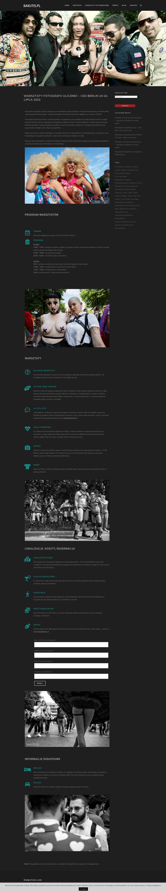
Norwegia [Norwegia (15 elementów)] (134, 199)
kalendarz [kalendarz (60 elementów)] (118, 192)
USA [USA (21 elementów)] (126, 212)
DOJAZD (37, 783)
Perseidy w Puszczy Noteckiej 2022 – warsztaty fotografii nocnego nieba (128, 120)
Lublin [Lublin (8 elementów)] (135, 192)
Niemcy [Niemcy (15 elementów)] (117, 199)
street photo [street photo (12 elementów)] (119, 212)
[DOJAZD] (27, 784)
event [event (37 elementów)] (122, 173)
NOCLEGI (37, 768)
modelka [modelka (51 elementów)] (123, 196)
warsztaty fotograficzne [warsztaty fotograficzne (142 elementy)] (123, 215)
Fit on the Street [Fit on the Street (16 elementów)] (121, 176)
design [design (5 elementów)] (123, 170)
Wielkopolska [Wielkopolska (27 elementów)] (120, 218)
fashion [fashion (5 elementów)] (128, 173)
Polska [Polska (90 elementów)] (131, 205)
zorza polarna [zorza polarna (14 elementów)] (120, 228)
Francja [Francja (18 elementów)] (127, 186)
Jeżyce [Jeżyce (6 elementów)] (132, 189)
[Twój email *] (126, 97)
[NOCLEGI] (27, 769)
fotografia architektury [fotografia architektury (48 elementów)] (123, 180)
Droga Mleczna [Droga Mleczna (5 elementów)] (132, 170)
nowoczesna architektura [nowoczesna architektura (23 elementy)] (124, 202)
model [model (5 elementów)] (117, 196)
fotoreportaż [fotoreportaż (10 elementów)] (119, 186)
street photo (51, 864)
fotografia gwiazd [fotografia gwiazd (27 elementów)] (121, 183)
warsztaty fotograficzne (67, 864)
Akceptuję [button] (83, 889)
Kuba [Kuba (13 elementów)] (125, 192)
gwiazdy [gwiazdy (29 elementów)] (134, 186)
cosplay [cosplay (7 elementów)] (117, 170)
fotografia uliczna (37, 864)
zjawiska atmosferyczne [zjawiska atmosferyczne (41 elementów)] (124, 225)
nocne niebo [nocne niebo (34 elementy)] (125, 199)
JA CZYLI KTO (39, 408)
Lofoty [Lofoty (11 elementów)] (130, 192)
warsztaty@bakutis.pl (41, 632)
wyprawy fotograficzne (89, 864)
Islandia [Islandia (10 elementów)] (126, 189)
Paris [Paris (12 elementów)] (126, 205)
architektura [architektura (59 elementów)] (128, 167)
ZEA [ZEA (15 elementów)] (134, 222)
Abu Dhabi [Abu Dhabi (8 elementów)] (119, 167)
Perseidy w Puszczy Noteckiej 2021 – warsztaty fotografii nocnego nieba (128, 144)
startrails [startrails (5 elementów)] (133, 209)
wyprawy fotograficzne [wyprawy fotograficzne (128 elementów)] (123, 222)
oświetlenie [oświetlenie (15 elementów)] (119, 205)
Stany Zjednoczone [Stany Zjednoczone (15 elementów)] (122, 209)
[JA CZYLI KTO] (27, 410)
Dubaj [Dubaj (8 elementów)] (117, 173)
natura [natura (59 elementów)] (130, 196)
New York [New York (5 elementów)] (137, 196)
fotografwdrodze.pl (70, 418)
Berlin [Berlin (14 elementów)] (136, 167)
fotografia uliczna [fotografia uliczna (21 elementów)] (135, 183)
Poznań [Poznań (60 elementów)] (137, 205)
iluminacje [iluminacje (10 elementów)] (119, 189)
